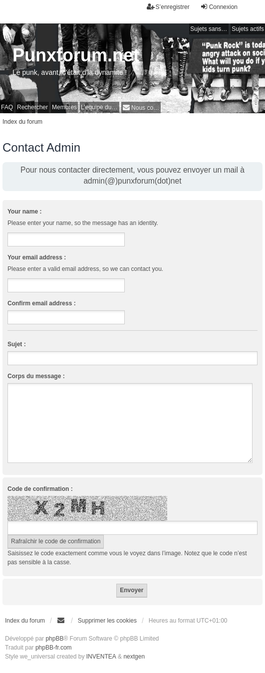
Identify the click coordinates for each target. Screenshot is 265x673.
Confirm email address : (41, 303)
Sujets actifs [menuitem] (248, 28)
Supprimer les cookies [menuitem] (107, 620)
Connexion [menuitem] (219, 6)
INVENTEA (101, 656)
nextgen (134, 656)
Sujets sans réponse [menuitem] (209, 28)
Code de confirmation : (40, 488)
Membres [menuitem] (64, 107)
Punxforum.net (75, 55)
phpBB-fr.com (53, 647)
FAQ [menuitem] (7, 107)
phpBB (54, 638)
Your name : (24, 211)
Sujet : (16, 344)
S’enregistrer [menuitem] (168, 6)
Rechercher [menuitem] (32, 107)
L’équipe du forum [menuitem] (100, 107)
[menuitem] (141, 107)
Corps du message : (36, 376)
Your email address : (36, 257)
